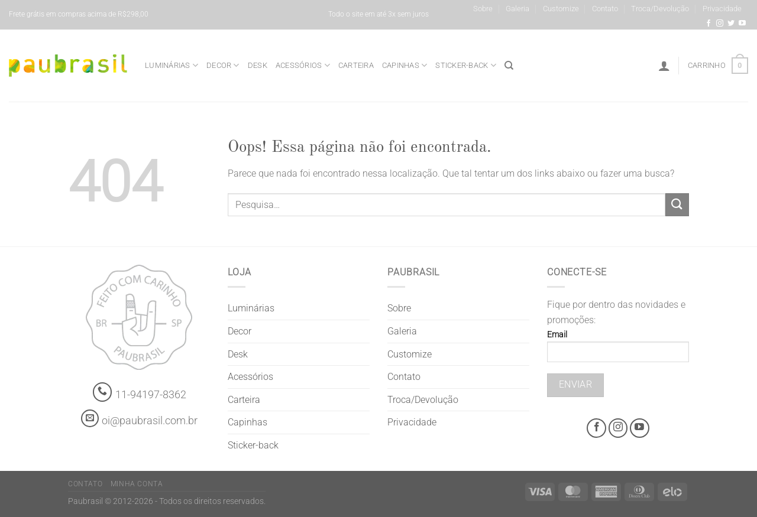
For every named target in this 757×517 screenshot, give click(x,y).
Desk (257, 65)
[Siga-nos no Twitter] (731, 23)
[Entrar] (664, 66)
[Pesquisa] (508, 65)
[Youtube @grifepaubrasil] (742, 23)
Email (618, 350)
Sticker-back (465, 65)
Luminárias (171, 65)
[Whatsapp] (102, 392)
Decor (223, 65)
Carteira (356, 65)
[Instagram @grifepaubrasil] (719, 23)
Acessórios (303, 65)
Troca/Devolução (660, 8)
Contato (605, 8)
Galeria (517, 8)
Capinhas (405, 65)
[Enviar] (677, 204)
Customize (561, 8)
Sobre (483, 8)
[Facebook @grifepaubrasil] (708, 23)
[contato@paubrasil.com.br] (90, 418)
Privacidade (722, 8)
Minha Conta (137, 484)
